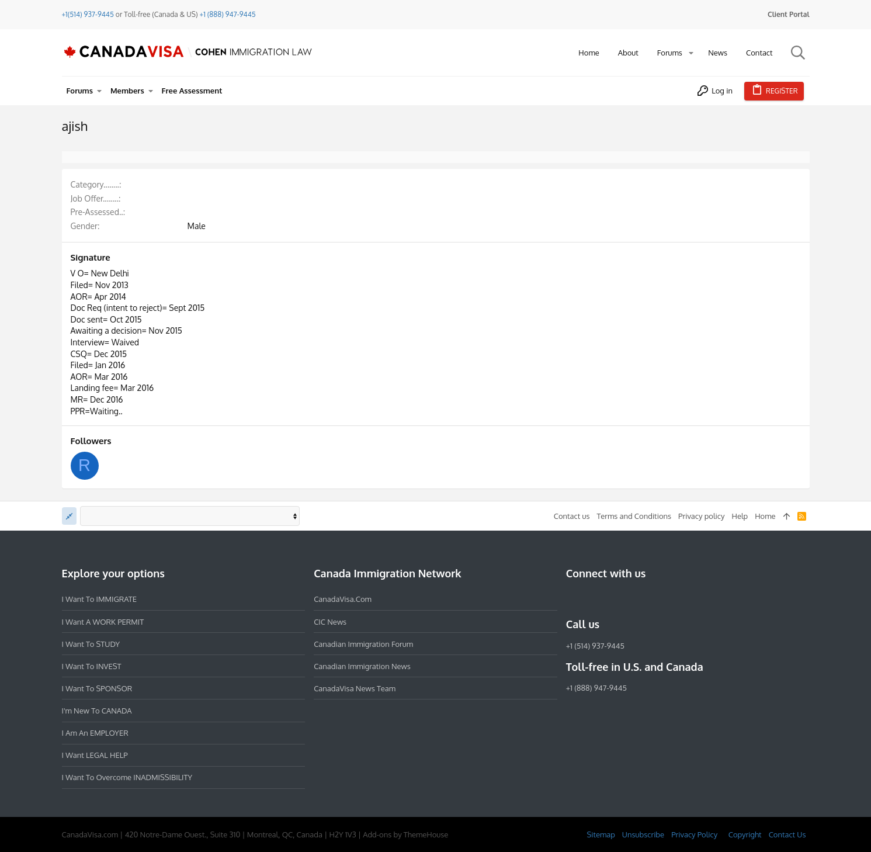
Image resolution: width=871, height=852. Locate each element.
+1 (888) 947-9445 (228, 14)
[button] (691, 53)
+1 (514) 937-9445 (595, 645)
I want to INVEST (92, 666)
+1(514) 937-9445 (88, 14)
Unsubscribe (643, 834)
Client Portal (788, 14)
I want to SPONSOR (97, 688)
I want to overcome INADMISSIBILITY (127, 777)
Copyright (745, 834)
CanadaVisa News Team (354, 688)
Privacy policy (701, 516)
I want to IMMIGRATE (99, 599)
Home (765, 516)
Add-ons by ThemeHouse (405, 834)
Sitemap (601, 834)
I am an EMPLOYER (95, 732)
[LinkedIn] (615, 599)
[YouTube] (657, 599)
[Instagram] (594, 599)
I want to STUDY (91, 644)
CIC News (330, 621)
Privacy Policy (694, 834)
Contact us (572, 516)
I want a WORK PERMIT (103, 621)
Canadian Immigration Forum (363, 644)
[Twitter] (636, 599)
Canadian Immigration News (362, 666)
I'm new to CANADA (97, 710)
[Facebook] (573, 599)
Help (739, 516)
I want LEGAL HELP (95, 755)
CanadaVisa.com (343, 599)
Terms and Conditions (633, 516)
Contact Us (787, 834)
